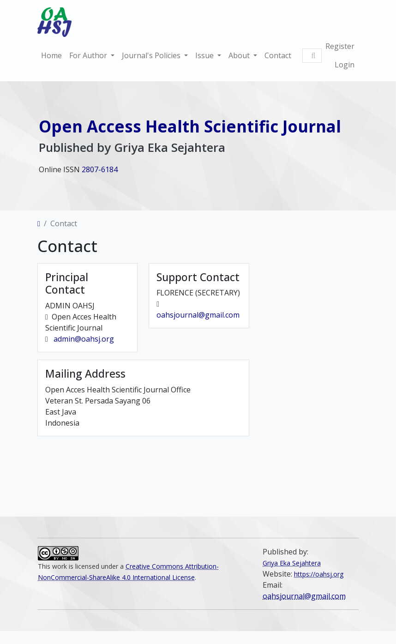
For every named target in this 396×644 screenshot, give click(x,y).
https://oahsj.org (318, 574)
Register (339, 46)
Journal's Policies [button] (152, 55)
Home (51, 55)
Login (344, 65)
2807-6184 (100, 169)
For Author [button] (89, 55)
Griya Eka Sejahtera (292, 563)
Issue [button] (205, 55)
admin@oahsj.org (84, 340)
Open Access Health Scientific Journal (190, 126)
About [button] (240, 55)
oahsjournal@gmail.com (198, 316)
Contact (277, 55)
